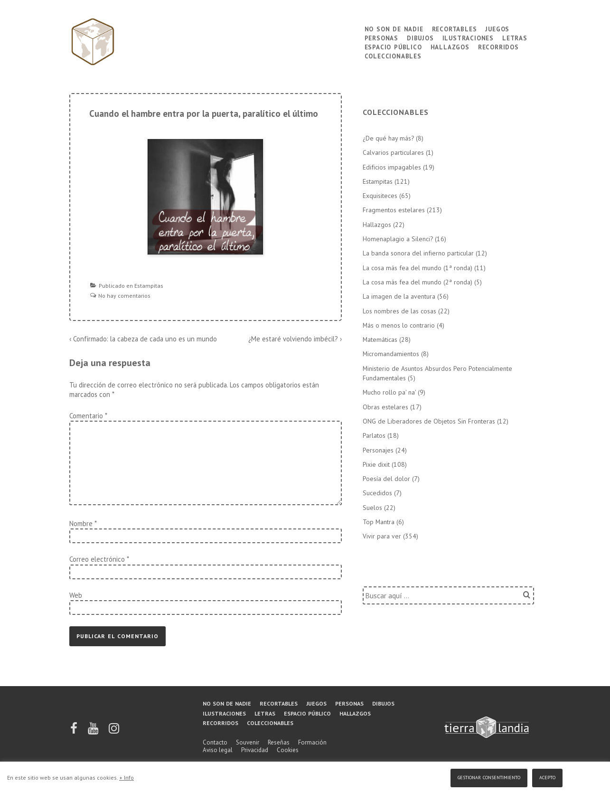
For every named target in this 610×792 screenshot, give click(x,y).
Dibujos (420, 37)
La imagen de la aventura (399, 296)
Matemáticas (380, 339)
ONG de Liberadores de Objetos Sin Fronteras (429, 421)
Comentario (88, 415)
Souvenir (247, 742)
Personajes (378, 450)
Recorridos (498, 46)
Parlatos (374, 435)
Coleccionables (393, 55)
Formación (312, 742)
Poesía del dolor (386, 478)
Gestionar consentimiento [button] (489, 776)
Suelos (372, 507)
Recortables (454, 28)
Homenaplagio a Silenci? (398, 239)
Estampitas (148, 285)
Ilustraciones (468, 37)
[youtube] (94, 731)
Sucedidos (377, 493)
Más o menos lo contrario (399, 325)
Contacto (215, 742)
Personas (381, 37)
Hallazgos (450, 46)
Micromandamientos (391, 353)
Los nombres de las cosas (399, 311)
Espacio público (393, 46)
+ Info (126, 777)
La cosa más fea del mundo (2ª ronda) (417, 282)
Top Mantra (378, 522)
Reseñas (279, 742)
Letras (514, 37)
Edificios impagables (392, 167)
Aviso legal (218, 750)
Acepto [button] (547, 776)
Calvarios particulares (393, 152)
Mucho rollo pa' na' (389, 392)
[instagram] (114, 731)
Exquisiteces (380, 195)
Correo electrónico (97, 559)
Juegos (497, 28)
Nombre (81, 523)
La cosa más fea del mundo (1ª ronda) (417, 268)
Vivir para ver (382, 536)
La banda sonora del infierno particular (418, 253)
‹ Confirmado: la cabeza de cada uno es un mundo (143, 338)
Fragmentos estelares (394, 210)
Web (75, 595)
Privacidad (254, 750)
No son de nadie (394, 28)
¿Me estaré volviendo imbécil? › (295, 338)
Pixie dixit (376, 464)
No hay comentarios (124, 295)
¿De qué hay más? (388, 138)
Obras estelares (385, 407)
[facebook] (74, 731)
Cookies (288, 750)
